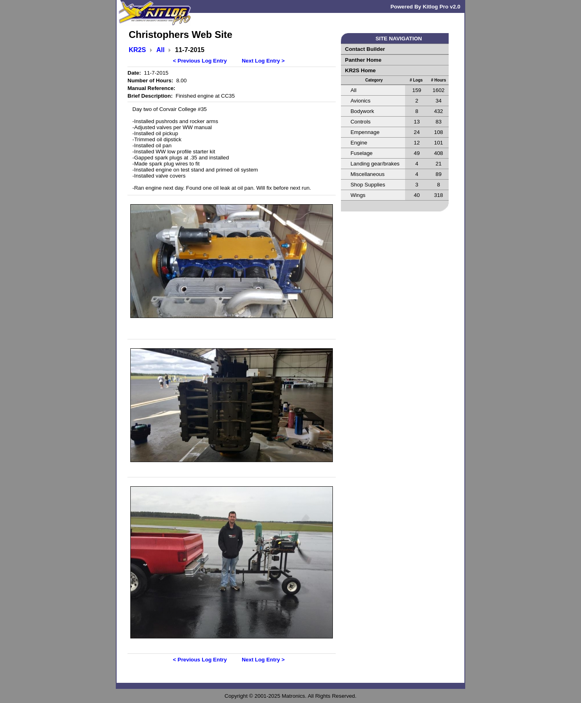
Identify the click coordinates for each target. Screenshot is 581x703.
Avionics (360, 101)
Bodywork (362, 111)
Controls (361, 122)
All (161, 49)
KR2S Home (360, 70)
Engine (359, 143)
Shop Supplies (368, 185)
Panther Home (363, 60)
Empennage (365, 132)
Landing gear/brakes (375, 164)
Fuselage (362, 153)
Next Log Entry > (263, 61)
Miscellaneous (368, 174)
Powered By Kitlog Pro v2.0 (425, 7)
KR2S (137, 49)
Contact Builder (365, 49)
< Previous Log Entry (200, 61)
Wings (358, 195)
